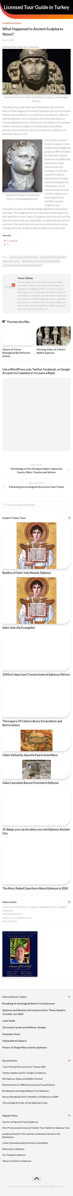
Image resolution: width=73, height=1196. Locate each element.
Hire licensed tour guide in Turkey (23, 257)
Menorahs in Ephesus (13, 1149)
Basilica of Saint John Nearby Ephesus (26, 572)
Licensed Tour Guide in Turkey (36, 7)
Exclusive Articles (11, 23)
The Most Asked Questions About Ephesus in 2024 (35, 888)
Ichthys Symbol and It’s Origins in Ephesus (24, 1072)
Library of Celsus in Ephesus (16, 1161)
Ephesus (51, 97)
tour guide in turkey (11, 261)
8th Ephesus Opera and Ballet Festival (22, 1078)
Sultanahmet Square (14, 1040)
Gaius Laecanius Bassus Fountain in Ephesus (30, 782)
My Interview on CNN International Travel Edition (28, 1084)
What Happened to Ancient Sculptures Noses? (40, 261)
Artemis (14, 97)
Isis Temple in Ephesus (14, 1154)
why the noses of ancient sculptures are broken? (23, 265)
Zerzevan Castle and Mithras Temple (24, 1027)
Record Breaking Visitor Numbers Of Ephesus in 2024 (30, 1096)
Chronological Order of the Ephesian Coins (25, 1102)
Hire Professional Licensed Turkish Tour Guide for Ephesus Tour (36, 1127)
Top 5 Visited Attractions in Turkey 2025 (24, 1066)
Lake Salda (8, 1020)
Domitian (32, 195)
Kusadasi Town (11, 1033)
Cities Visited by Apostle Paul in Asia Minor (30, 755)
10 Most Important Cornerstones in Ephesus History (36, 674)
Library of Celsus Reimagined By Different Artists (16, 353)
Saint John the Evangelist (18, 627)
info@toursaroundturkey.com (16, 917)
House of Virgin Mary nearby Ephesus (24, 1047)
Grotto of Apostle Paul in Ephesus (20, 1122)
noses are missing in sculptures (52, 257)
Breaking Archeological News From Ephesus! (28, 1003)
